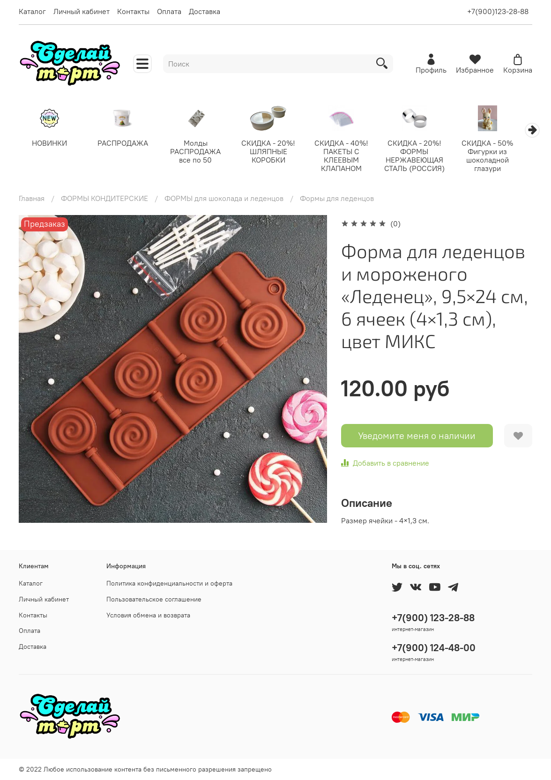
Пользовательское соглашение (153, 599)
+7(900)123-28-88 (498, 11)
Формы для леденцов (337, 199)
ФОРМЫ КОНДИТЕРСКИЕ (104, 199)
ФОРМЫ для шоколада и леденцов (223, 199)
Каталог (32, 11)
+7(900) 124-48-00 (434, 647)
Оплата (169, 11)
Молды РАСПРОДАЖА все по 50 (200, 152)
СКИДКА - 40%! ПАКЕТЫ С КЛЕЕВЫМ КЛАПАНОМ (351, 156)
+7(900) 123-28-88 (433, 617)
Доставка (204, 11)
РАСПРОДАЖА (125, 144)
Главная (32, 199)
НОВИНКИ (50, 144)
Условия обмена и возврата (148, 615)
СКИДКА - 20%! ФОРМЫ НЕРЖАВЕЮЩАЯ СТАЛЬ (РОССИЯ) (425, 156)
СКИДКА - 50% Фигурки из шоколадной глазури (500, 156)
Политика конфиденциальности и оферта (169, 583)
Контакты (133, 11)
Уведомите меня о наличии (417, 436)
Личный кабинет (81, 11)
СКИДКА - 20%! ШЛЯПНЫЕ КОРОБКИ (276, 152)
